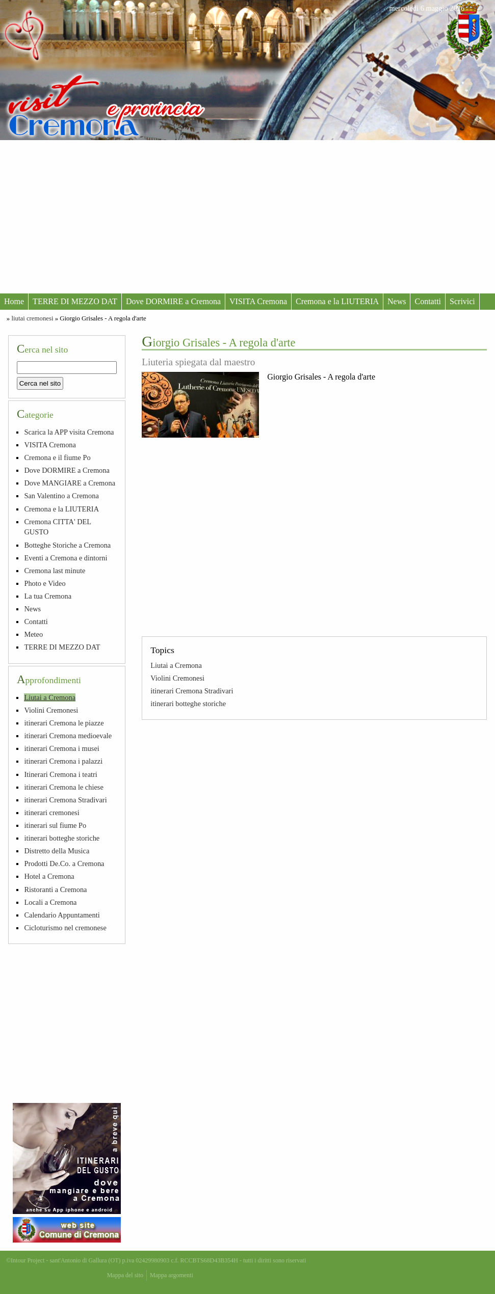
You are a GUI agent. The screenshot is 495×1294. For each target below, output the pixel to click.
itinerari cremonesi (51, 812)
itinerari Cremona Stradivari (191, 691)
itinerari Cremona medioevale (68, 736)
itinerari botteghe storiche (188, 703)
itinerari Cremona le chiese (63, 787)
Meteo (33, 634)
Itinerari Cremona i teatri (60, 774)
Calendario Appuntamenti (61, 915)
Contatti (427, 301)
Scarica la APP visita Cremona (69, 432)
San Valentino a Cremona (61, 496)
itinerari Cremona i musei (61, 748)
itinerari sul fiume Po (55, 825)
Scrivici (462, 301)
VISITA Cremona (258, 301)
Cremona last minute (54, 571)
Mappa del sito (125, 1275)
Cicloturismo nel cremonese (65, 928)
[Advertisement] (247, 216)
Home (14, 301)
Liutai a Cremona (176, 665)
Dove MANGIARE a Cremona (69, 483)
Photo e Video (44, 583)
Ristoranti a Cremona (55, 889)
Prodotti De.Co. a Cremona (64, 863)
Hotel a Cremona (49, 876)
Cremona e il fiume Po (57, 457)
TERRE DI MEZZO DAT (75, 301)
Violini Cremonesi (177, 678)
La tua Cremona (47, 596)
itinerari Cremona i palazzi (63, 761)
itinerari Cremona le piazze (63, 723)
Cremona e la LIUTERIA (337, 301)
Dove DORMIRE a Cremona (173, 301)
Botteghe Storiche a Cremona (67, 545)
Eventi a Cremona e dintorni (65, 558)
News (396, 301)
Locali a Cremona (50, 902)
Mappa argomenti (171, 1275)
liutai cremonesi (32, 318)
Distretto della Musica (56, 851)
